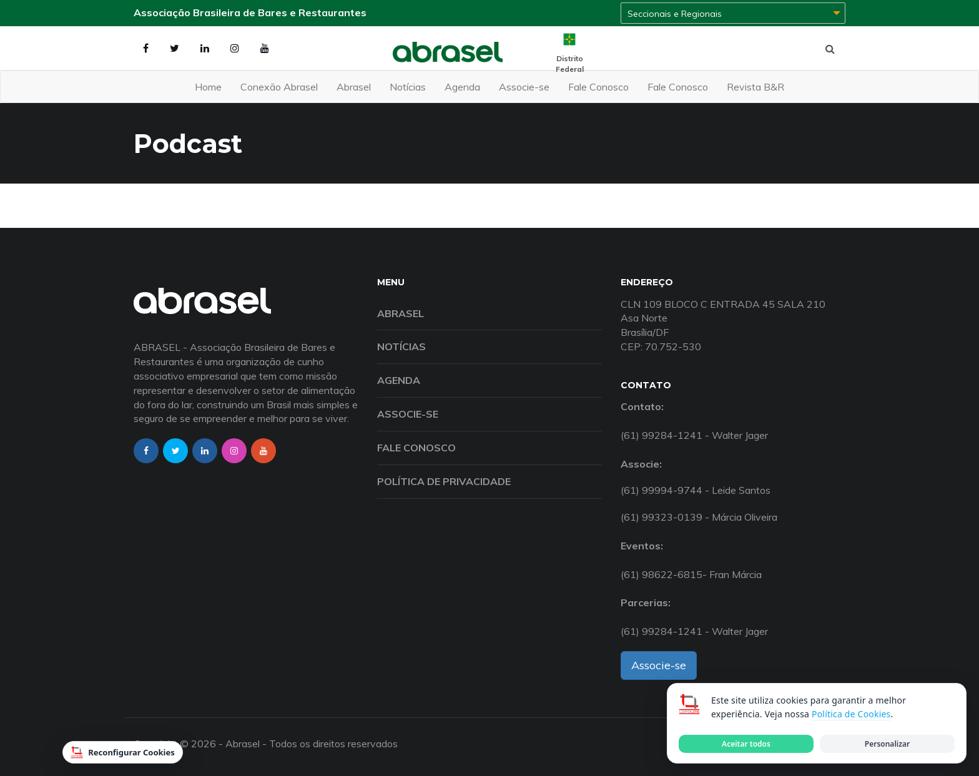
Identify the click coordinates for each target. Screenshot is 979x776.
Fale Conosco (598, 87)
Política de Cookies (851, 714)
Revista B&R (755, 87)
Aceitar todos (746, 744)
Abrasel (354, 87)
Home (208, 87)
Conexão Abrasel (279, 87)
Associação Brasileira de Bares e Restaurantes (250, 12)
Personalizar (887, 744)
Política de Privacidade (444, 481)
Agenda (462, 87)
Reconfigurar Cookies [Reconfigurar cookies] (123, 752)
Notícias (408, 87)
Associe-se (524, 87)
